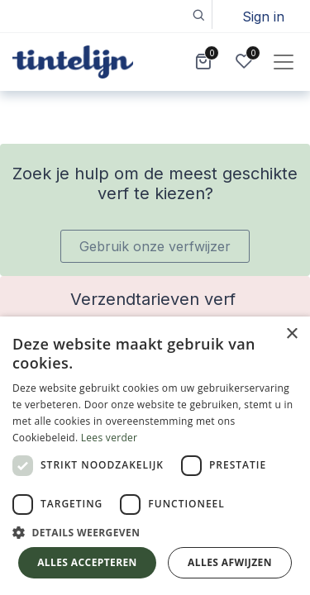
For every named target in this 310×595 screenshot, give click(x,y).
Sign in (263, 16)
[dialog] (155, 456)
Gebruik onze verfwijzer (155, 246)
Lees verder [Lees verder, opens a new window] (109, 438)
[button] (198, 14)
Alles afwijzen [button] (230, 562)
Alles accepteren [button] (87, 562)
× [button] (291, 334)
